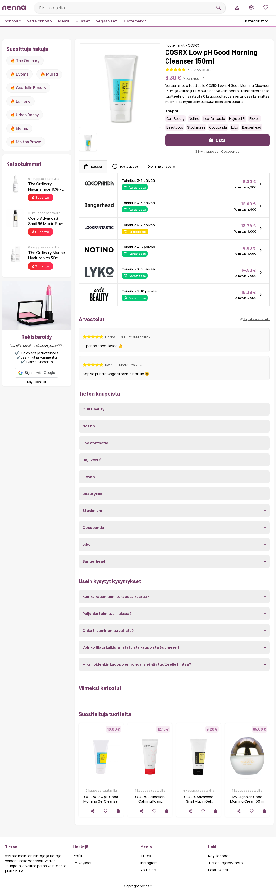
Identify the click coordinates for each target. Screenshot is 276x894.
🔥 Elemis (19, 128)
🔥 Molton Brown (25, 142)
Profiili (78, 855)
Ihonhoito (12, 21)
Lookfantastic (214, 118)
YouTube (148, 869)
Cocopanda (218, 127)
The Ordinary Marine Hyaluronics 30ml (46, 255)
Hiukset (83, 21)
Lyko (234, 127)
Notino (194, 118)
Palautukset (218, 869)
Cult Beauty (175, 118)
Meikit (63, 21)
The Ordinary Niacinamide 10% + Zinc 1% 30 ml (45, 186)
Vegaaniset (106, 21)
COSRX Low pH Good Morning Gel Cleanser (101, 799)
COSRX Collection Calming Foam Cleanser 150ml (150, 801)
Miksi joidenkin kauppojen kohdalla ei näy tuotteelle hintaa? (137, 664)
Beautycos (174, 127)
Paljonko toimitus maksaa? (107, 613)
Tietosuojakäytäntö (225, 862)
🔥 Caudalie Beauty (28, 87)
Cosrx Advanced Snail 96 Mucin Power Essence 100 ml (47, 221)
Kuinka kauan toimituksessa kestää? (116, 596)
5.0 (190, 69)
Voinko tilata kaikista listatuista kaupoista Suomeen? (131, 647)
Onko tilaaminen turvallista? (108, 630)
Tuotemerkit (134, 21)
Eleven (254, 118)
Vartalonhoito (39, 21)
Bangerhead (251, 127)
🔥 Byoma (19, 74)
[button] (36, 373)
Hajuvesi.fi (237, 118)
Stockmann (196, 127)
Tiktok (145, 855)
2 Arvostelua (203, 69)
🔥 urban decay (24, 114)
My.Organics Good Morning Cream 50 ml (247, 799)
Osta (217, 140)
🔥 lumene (20, 101)
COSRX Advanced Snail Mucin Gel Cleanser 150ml (198, 801)
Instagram (149, 862)
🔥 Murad (49, 74)
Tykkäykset (82, 862)
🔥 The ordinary (25, 60)
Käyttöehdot (36, 381)
